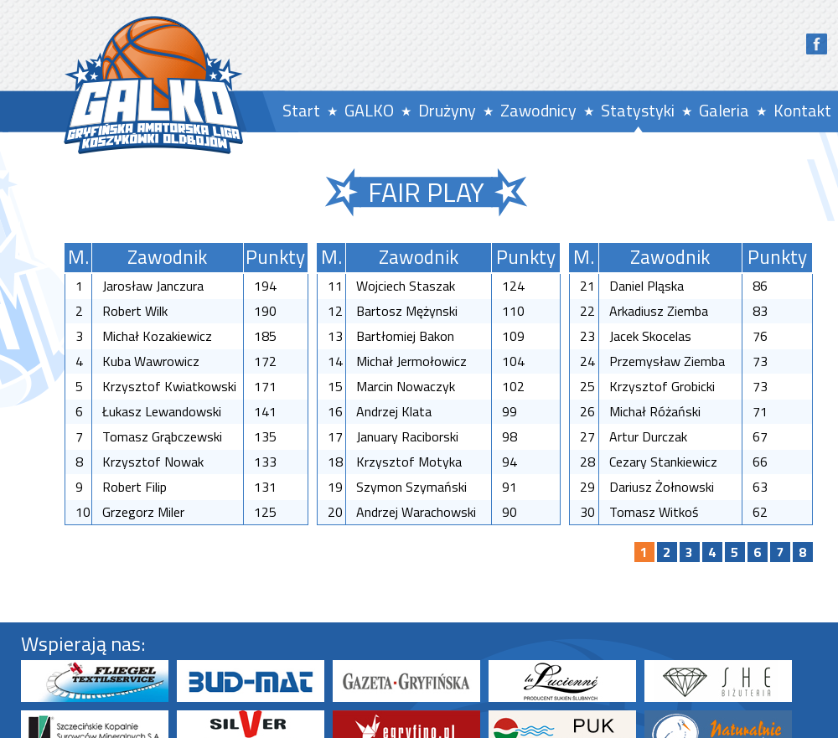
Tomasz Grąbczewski (162, 436)
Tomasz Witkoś (653, 512)
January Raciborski (407, 436)
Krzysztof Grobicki (662, 386)
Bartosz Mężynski (407, 311)
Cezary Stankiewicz (663, 462)
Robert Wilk (135, 311)
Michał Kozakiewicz (157, 336)
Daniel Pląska (646, 286)
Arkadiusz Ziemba (658, 311)
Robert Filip (134, 487)
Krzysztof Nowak (153, 462)
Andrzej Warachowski (416, 512)
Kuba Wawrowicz (150, 361)
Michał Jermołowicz (411, 361)
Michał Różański (655, 411)
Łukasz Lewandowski (161, 411)
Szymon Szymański (411, 487)
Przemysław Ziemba (667, 361)
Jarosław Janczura (153, 286)
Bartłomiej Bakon (405, 336)
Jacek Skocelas (650, 336)
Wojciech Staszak (405, 286)
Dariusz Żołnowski (661, 487)
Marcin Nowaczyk (405, 386)
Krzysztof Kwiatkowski (169, 386)
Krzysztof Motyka (409, 462)
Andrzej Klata (394, 411)
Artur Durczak (648, 436)
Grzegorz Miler (143, 512)
